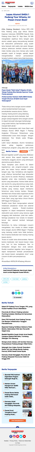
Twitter (21, 437)
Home (4, 6)
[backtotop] (17, 428)
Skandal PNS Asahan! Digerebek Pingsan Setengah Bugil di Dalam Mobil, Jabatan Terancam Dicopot (12, 377)
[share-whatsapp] (19, 293)
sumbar (5, 282)
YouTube (25, 437)
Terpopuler (12, 6)
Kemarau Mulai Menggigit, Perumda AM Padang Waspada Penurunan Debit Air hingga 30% (12, 403)
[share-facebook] (13, 293)
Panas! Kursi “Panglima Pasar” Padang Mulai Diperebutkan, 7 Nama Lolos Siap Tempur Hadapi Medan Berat (13, 412)
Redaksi (6, 441)
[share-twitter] (16, 293)
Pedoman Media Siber (25, 441)
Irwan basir (15, 279)
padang (24, 279)
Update (24, 151)
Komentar (17, 297)
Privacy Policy (14, 441)
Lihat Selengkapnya (17, 420)
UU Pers (17, 443)
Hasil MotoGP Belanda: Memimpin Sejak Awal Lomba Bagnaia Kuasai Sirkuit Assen (17, 271)
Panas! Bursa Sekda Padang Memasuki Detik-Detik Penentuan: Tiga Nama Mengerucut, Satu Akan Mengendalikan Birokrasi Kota (13, 395)
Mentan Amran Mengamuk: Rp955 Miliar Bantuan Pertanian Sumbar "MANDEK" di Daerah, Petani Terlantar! (12, 386)
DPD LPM (6, 279)
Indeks (20, 6)
